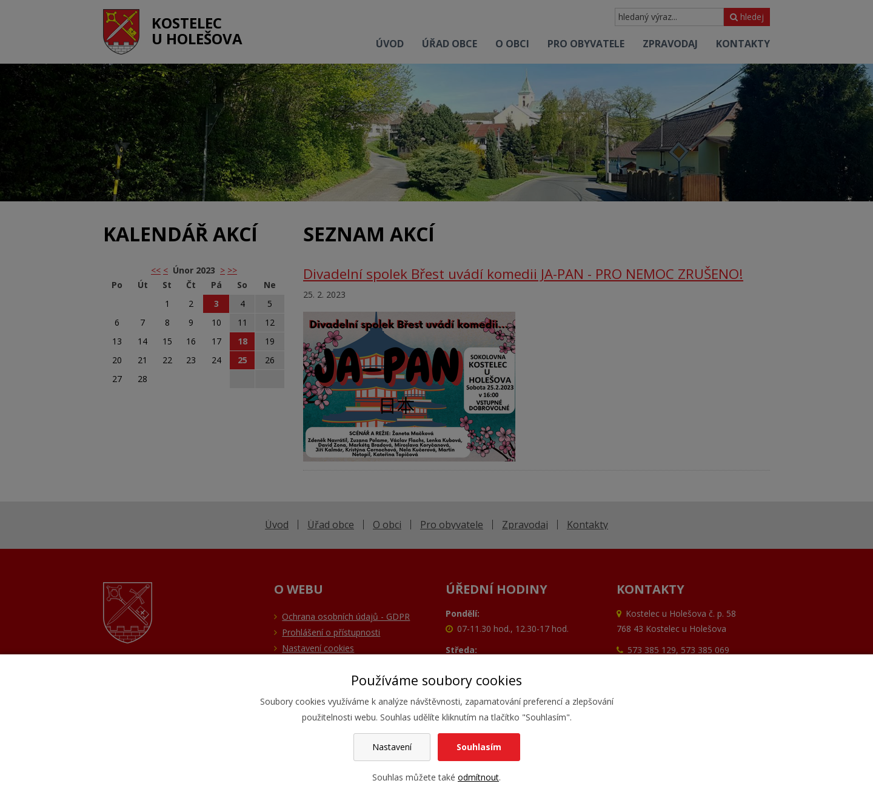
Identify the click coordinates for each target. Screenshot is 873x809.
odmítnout (478, 777)
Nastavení (392, 747)
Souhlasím (479, 747)
